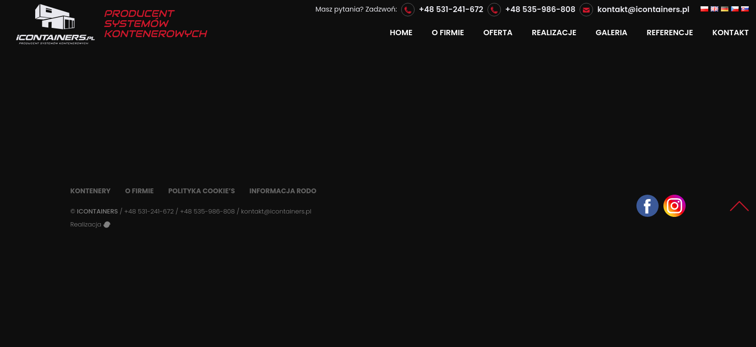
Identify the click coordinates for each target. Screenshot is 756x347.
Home (401, 32)
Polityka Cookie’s (201, 191)
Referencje (670, 32)
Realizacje (554, 32)
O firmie (448, 32)
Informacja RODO (282, 191)
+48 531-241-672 (451, 9)
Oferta (498, 32)
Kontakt (731, 32)
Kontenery (90, 191)
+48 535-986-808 (540, 9)
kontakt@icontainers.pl (643, 9)
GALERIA (612, 32)
